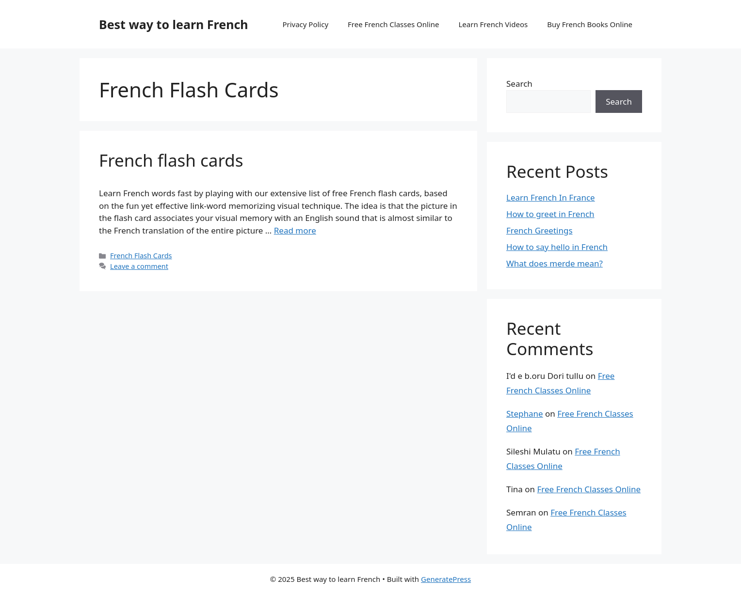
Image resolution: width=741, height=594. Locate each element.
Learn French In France (550, 197)
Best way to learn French (173, 24)
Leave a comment (139, 266)
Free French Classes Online (393, 24)
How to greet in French (550, 213)
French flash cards (171, 160)
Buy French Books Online (589, 24)
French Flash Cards (141, 255)
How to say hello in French (557, 246)
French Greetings (539, 230)
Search (519, 83)
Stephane (524, 413)
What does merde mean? (554, 263)
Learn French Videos (493, 24)
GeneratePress (446, 579)
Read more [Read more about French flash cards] (295, 230)
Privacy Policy (305, 24)
